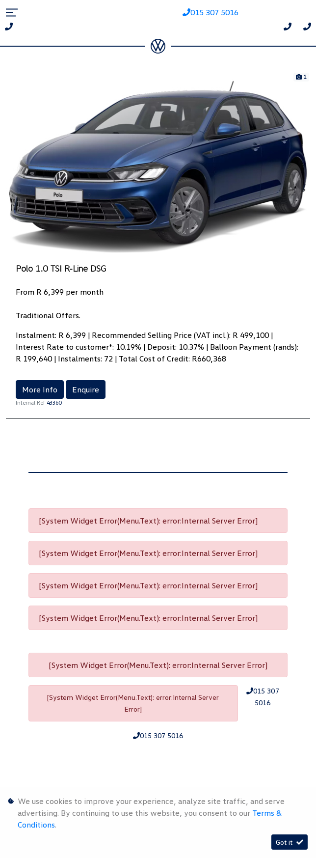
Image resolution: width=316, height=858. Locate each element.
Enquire (85, 389)
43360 (54, 402)
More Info (39, 389)
